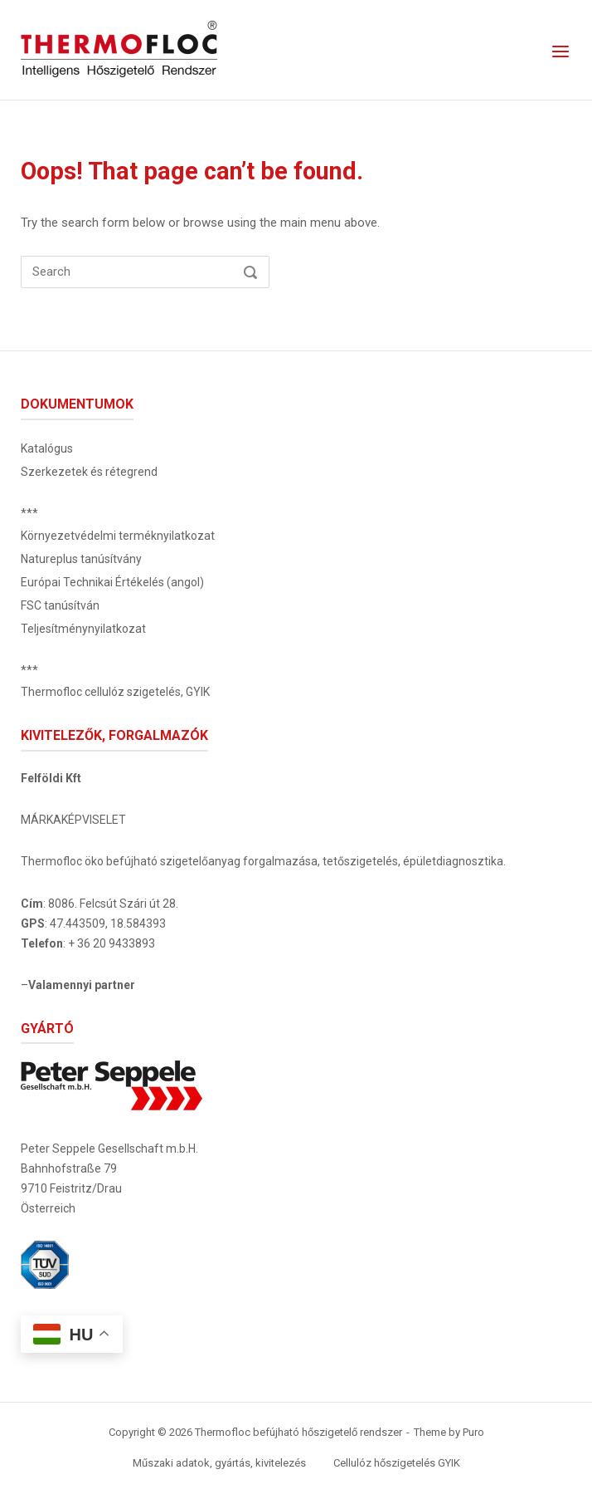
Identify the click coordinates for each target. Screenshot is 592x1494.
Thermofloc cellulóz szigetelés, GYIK (115, 691)
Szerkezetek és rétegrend (89, 471)
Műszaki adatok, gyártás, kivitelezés (219, 1463)
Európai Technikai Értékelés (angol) (112, 582)
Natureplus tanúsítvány (81, 559)
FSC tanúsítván (60, 605)
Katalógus (47, 448)
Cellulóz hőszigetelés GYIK (396, 1463)
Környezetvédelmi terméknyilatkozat (118, 535)
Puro (473, 1432)
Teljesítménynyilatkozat (83, 628)
